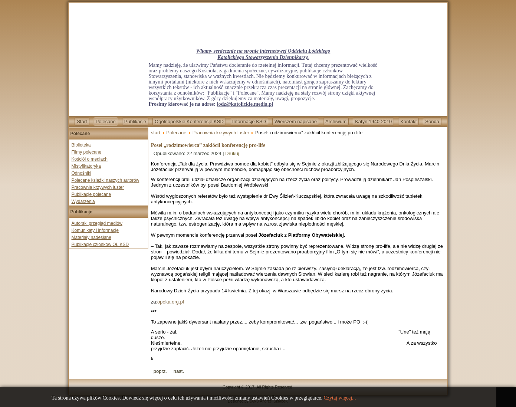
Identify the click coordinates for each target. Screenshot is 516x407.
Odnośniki (81, 173)
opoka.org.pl (170, 302)
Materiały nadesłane (91, 237)
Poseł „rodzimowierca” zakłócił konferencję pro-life (208, 145)
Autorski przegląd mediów (97, 223)
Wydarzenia (83, 201)
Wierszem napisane (296, 121)
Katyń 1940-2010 (373, 121)
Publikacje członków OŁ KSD (100, 244)
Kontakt (408, 121)
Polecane (106, 121)
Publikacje (135, 121)
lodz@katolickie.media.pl (245, 104)
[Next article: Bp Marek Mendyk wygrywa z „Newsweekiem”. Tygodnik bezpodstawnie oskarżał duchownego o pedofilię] (179, 371)
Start (82, 121)
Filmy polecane (87, 152)
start (155, 132)
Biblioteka (81, 145)
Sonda (432, 121)
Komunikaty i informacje (95, 230)
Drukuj (232, 153)
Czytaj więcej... (340, 398)
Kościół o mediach (90, 159)
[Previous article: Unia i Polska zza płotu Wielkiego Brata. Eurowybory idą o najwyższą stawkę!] (160, 371)
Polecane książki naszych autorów (105, 180)
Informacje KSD (249, 121)
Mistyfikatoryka (86, 166)
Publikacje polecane (91, 194)
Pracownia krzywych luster (98, 187)
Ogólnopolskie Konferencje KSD (189, 121)
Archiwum (335, 121)
